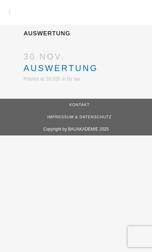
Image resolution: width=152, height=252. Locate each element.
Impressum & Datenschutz (79, 117)
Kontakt (79, 105)
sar (77, 79)
